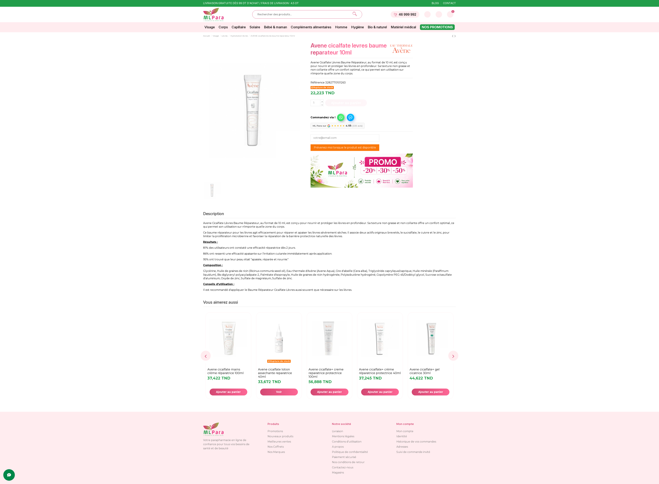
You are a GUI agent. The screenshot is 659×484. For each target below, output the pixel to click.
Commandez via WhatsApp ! (341, 117)
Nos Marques (276, 452)
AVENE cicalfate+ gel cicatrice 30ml (425, 371)
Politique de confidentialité (350, 452)
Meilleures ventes (279, 441)
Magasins (338, 472)
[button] (328, 115)
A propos (338, 446)
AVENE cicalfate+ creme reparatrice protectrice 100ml (326, 373)
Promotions (275, 431)
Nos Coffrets (276, 446)
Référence (318, 82)
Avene (207, 223)
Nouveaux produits (280, 436)
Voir (279, 391)
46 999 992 (405, 14)
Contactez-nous (342, 467)
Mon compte (404, 431)
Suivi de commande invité (413, 452)
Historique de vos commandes (416, 441)
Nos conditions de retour (348, 462)
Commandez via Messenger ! (350, 117)
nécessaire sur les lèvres (335, 289)
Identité (401, 436)
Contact (449, 3)
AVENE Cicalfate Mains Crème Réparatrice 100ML (225, 371)
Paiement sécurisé (344, 457)
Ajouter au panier (346, 103)
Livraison (337, 431)
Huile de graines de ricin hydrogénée (315, 274)
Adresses (402, 446)
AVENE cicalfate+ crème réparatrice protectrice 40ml (380, 371)
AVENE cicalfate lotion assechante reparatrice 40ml (275, 373)
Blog (436, 3)
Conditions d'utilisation (346, 441)
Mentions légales (343, 436)
